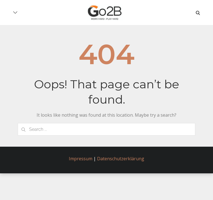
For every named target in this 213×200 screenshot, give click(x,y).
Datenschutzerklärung (120, 159)
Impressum (80, 159)
